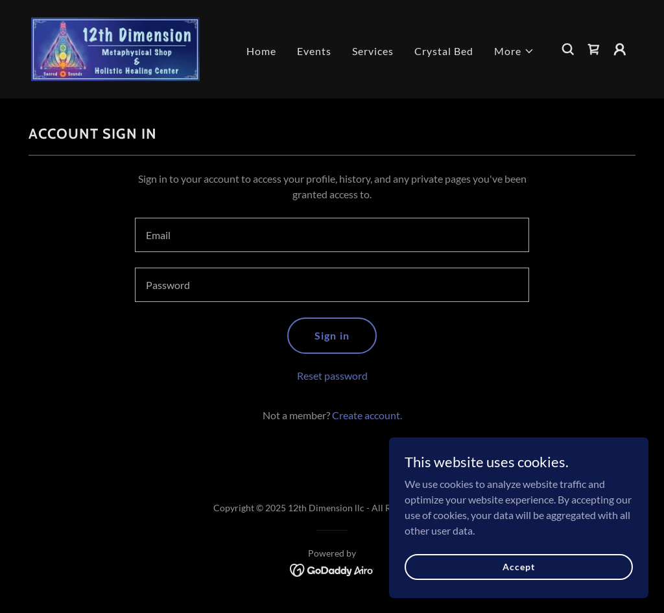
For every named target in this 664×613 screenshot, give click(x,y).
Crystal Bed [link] (443, 51)
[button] (514, 51)
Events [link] (314, 51)
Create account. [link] (367, 415)
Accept (518, 566)
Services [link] (373, 51)
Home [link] (261, 51)
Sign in (331, 335)
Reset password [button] (332, 375)
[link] (115, 47)
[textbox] (332, 235)
